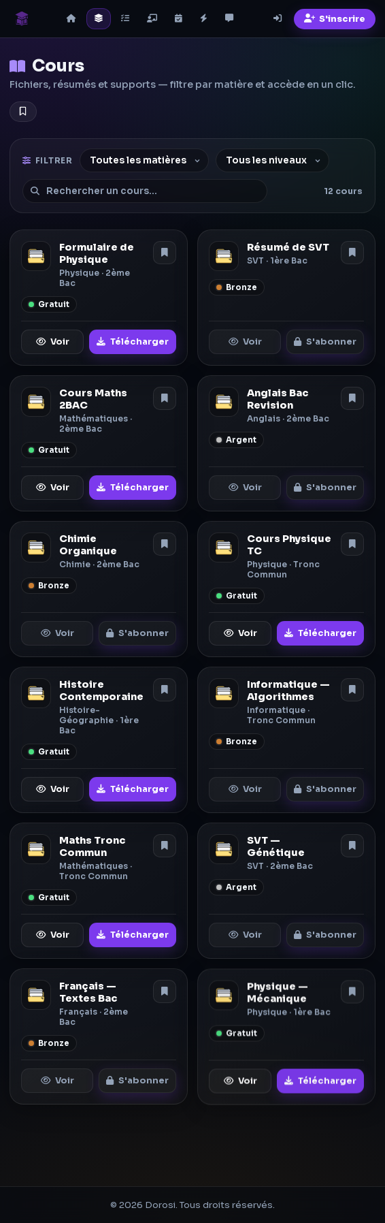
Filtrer (47, 160)
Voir (52, 341)
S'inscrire (334, 19)
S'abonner (325, 341)
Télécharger (133, 341)
